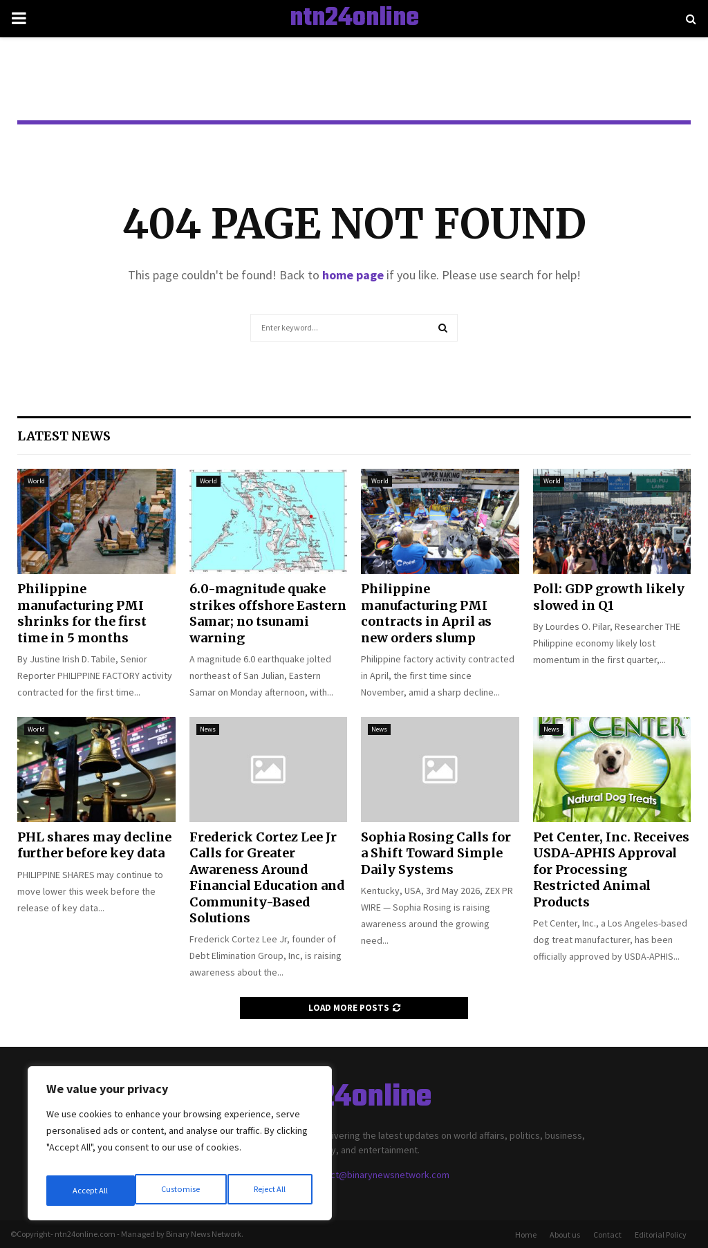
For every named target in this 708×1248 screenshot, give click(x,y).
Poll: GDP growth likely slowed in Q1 (608, 597)
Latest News (64, 436)
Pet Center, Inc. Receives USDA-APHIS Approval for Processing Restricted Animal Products (611, 869)
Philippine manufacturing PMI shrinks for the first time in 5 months (82, 613)
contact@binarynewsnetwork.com (378, 1174)
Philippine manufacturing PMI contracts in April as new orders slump (426, 613)
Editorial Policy (661, 1234)
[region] (180, 1147)
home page (353, 275)
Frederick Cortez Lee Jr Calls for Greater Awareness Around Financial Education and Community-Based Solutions (267, 877)
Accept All (270, 1190)
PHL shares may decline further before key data (94, 845)
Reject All (181, 1190)
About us (565, 1234)
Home (526, 1234)
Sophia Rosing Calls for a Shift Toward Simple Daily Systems (436, 853)
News (208, 729)
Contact (607, 1234)
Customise (90, 1190)
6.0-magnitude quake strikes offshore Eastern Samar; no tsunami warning (267, 613)
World (36, 480)
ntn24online (354, 18)
